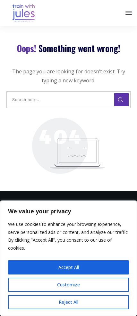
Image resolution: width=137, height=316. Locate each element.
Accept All (68, 267)
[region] (68, 258)
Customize (68, 285)
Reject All (68, 302)
